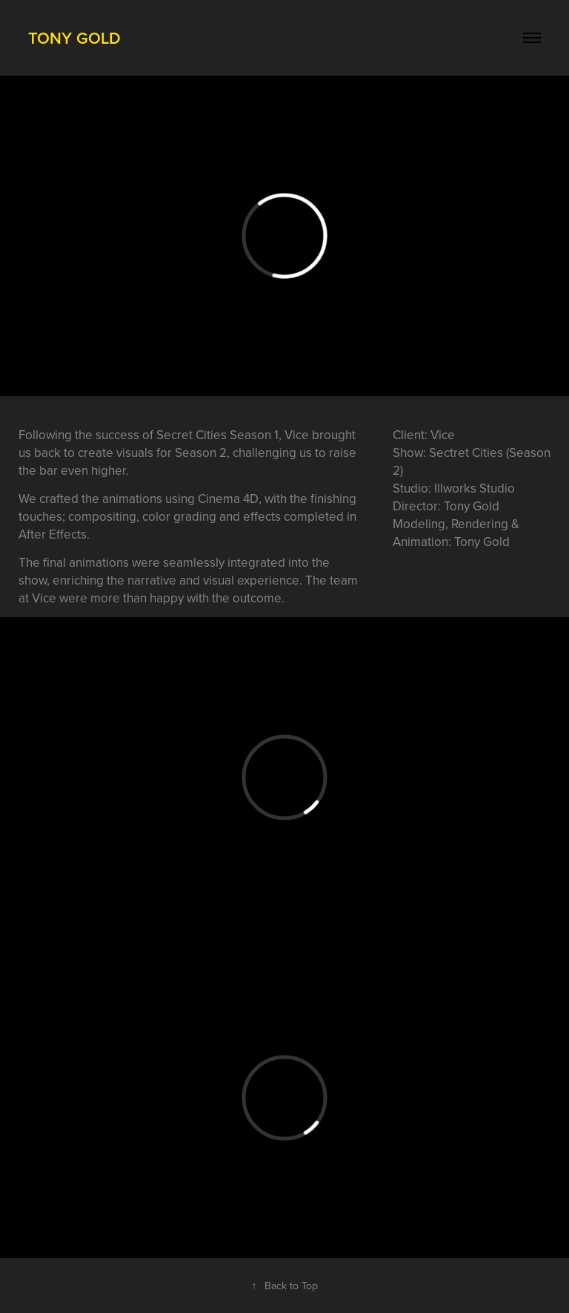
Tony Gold (74, 38)
